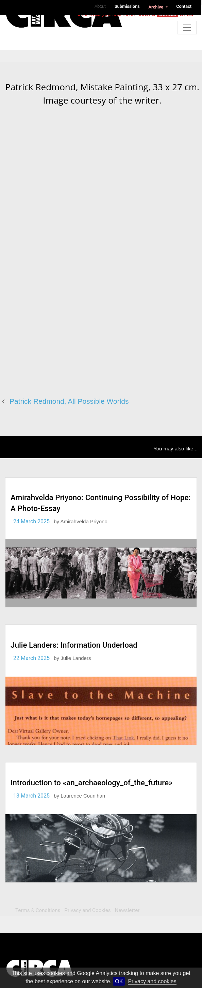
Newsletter (127, 910)
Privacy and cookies (152, 981)
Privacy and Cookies (87, 910)
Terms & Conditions (37, 910)
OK (119, 981)
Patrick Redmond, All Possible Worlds (69, 401)
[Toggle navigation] (187, 27)
